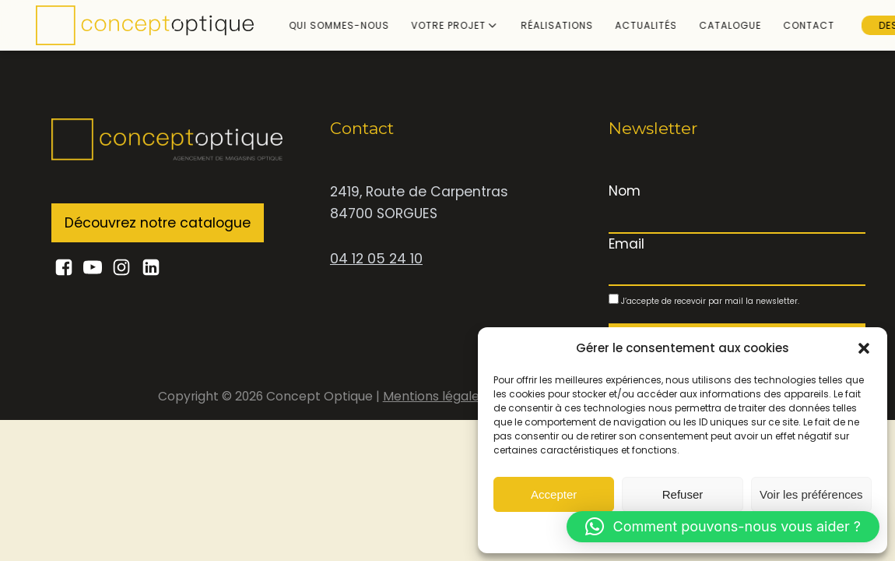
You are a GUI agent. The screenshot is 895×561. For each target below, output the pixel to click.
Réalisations (540, 25)
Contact (791, 25)
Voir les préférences (811, 494)
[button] (864, 348)
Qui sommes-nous (322, 25)
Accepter (554, 494)
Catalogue (713, 25)
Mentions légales (436, 396)
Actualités (629, 25)
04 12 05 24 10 (376, 258)
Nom (625, 191)
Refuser (683, 494)
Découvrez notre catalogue (158, 222)
